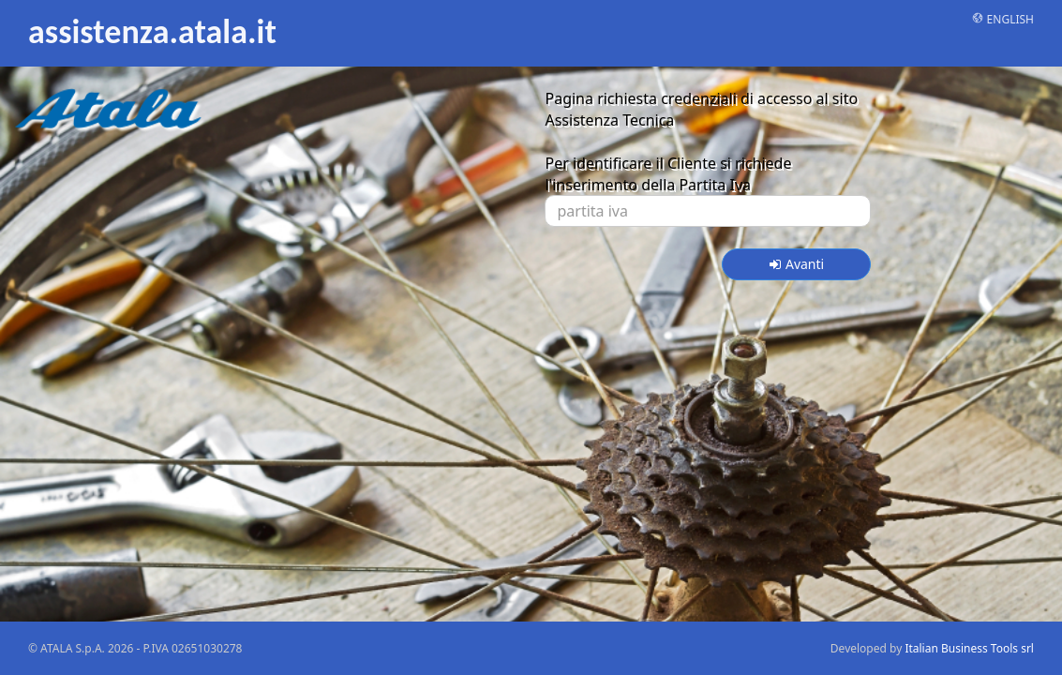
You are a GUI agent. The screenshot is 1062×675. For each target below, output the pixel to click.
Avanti (797, 264)
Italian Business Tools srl (969, 648)
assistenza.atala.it (152, 31)
